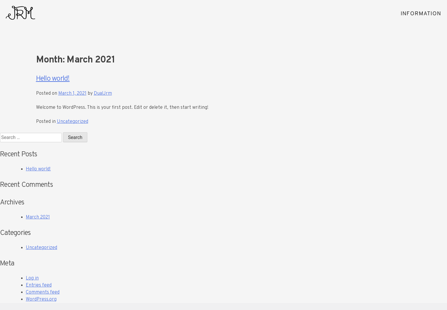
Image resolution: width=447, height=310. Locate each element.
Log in (32, 278)
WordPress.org (41, 299)
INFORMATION (421, 13)
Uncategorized (72, 122)
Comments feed (43, 292)
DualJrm (103, 93)
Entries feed (39, 285)
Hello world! (53, 78)
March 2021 (38, 217)
